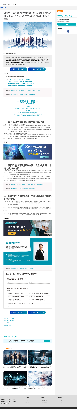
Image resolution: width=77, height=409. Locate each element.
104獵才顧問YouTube (8, 325)
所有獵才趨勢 (3, 8)
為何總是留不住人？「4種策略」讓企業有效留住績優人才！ (23, 268)
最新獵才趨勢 (44, 402)
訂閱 (67, 24)
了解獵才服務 (44, 400)
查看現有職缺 (27, 400)
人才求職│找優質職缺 (36, 69)
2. (20, 81)
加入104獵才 (60, 402)
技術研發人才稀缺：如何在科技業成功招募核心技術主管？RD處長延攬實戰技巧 (28, 184)
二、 (20, 84)
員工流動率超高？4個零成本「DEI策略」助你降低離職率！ (23, 94)
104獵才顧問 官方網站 (8, 318)
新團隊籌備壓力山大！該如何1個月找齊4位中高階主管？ (23, 188)
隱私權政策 (3, 407)
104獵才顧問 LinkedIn (8, 323)
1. (19, 79)
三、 (19, 85)
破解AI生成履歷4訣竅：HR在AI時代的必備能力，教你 (22, 90)
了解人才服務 (27, 402)
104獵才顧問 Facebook (8, 320)
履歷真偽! (38, 90)
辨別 (35, 90)
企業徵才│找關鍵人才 (18, 69)
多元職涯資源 (27, 404)
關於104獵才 (60, 400)
